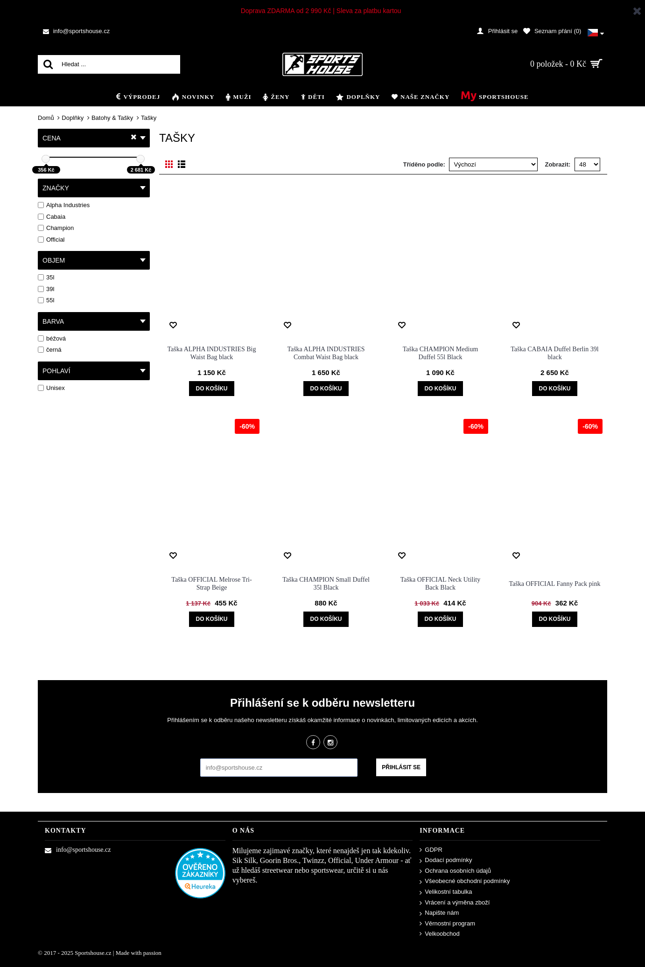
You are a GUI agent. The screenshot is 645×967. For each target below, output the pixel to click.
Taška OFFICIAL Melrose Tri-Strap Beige (211, 583)
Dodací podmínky (446, 860)
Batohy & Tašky (112, 117)
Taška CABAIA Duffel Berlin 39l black (555, 353)
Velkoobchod (439, 934)
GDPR (431, 850)
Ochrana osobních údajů (455, 871)
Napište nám (439, 913)
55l (46, 300)
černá (50, 349)
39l (46, 288)
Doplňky (73, 117)
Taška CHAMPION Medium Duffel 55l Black (440, 353)
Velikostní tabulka (446, 892)
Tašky (148, 117)
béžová (52, 338)
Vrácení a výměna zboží (455, 903)
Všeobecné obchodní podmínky (465, 881)
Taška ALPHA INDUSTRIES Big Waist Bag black (212, 353)
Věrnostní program (447, 924)
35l (46, 277)
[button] (595, 31)
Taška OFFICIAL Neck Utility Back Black (440, 583)
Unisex (51, 387)
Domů (46, 117)
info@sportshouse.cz (78, 850)
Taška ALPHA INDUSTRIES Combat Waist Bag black (326, 353)
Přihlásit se (401, 767)
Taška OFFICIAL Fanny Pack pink (554, 583)
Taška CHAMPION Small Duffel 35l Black (326, 583)
